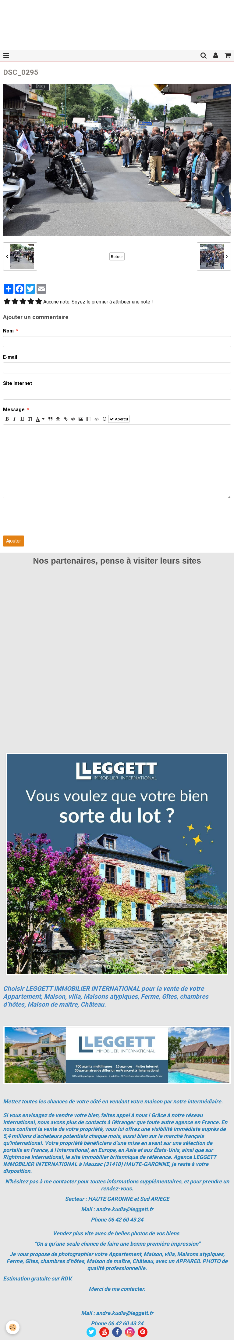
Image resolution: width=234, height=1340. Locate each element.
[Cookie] (13, 1327)
